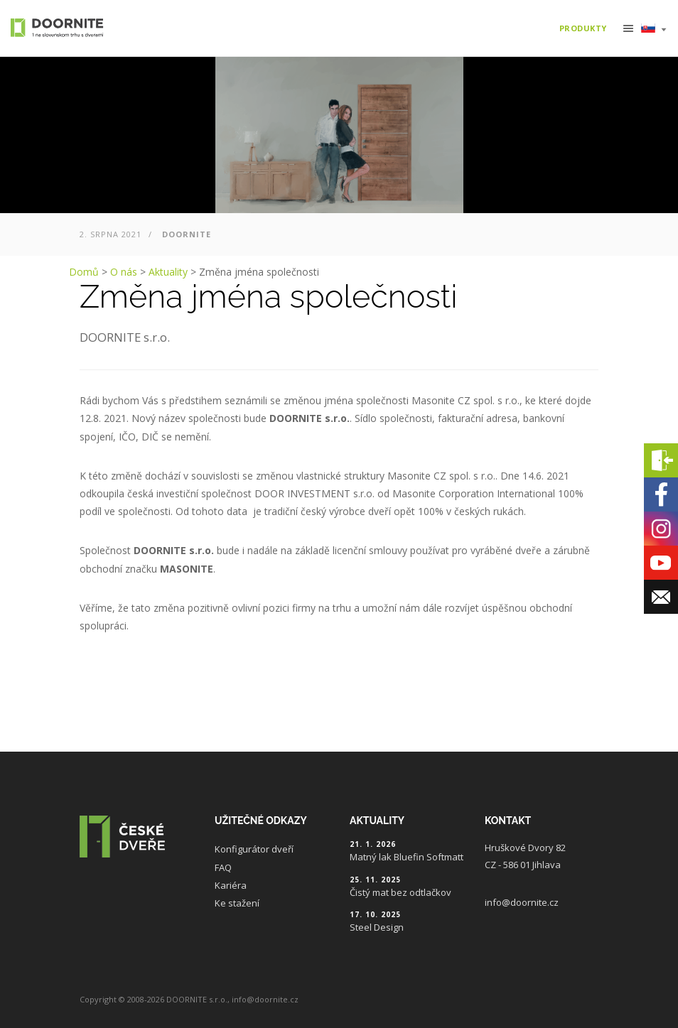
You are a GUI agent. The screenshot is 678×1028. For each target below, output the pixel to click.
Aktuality (168, 271)
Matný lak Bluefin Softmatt (406, 856)
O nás (123, 271)
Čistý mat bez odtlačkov (400, 892)
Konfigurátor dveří (254, 849)
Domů (84, 271)
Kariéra (231, 885)
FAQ (223, 867)
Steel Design (377, 927)
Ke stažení (237, 903)
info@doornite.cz (522, 902)
